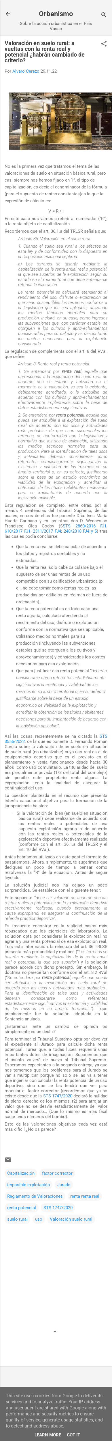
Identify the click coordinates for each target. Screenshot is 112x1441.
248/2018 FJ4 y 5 (80, 531)
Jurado (64, 1184)
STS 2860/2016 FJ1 (85, 526)
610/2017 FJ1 (18, 531)
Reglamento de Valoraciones (35, 1196)
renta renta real (84, 1196)
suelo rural (17, 1219)
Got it (73, 1435)
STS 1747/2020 (57, 1096)
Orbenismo (56, 14)
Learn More (48, 1435)
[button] (103, 44)
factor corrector (57, 1173)
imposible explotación (28, 1184)
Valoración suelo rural (71, 1219)
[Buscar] (103, 15)
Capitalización (21, 1173)
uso (38, 1219)
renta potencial (21, 1207)
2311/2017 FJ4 (47, 531)
